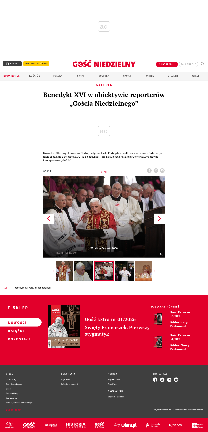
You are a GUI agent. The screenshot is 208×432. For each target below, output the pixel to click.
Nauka (127, 75)
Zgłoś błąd (13, 410)
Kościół (34, 75)
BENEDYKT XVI (21, 287)
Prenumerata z (36, 64)
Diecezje (173, 75)
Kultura (103, 75)
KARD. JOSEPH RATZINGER (40, 287)
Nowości (15, 322)
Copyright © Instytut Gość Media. (166, 410)
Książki (15, 331)
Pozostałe (15, 339)
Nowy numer (11, 75)
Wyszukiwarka (202, 64)
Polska (57, 75)
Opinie (150, 75)
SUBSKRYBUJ (167, 64)
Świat (80, 75)
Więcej (196, 75)
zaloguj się (188, 64)
